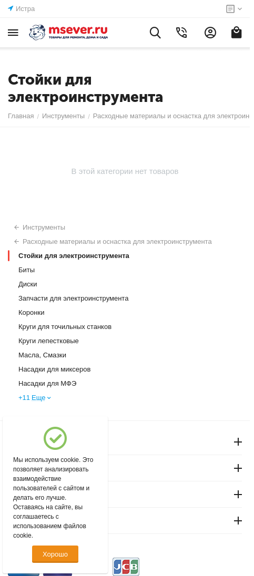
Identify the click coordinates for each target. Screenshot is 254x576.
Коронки (31, 312)
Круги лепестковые (48, 341)
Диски (27, 284)
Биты (26, 270)
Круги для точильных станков (64, 327)
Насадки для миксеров (54, 369)
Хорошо (55, 554)
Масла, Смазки (42, 355)
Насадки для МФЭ (47, 383)
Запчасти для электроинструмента (73, 298)
